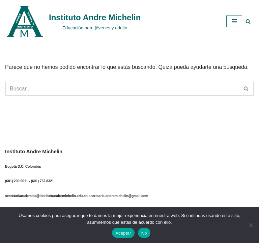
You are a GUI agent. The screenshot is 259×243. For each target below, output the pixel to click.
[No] (250, 225)
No (144, 233)
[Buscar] (248, 21)
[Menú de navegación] (234, 21)
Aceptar (123, 233)
